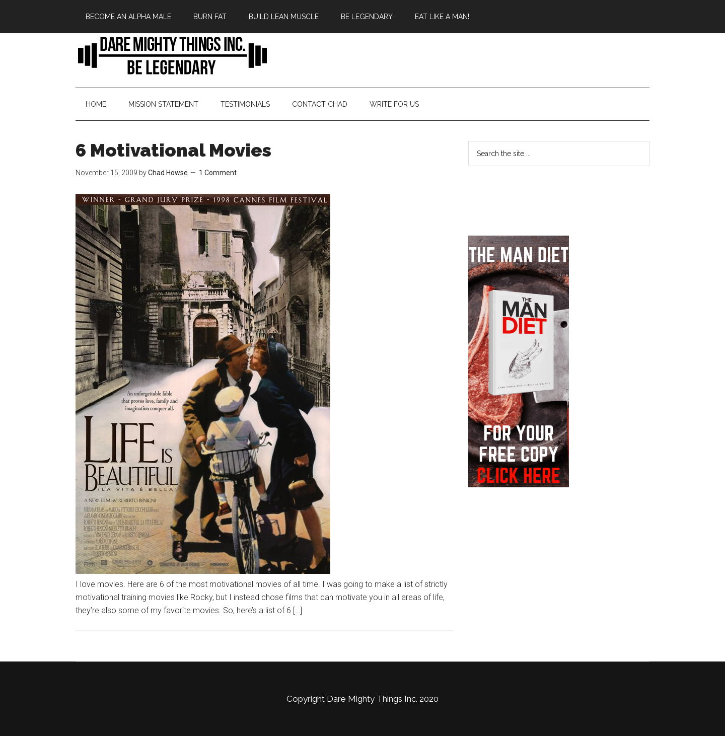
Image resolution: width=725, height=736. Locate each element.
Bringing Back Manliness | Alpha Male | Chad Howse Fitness (171, 55)
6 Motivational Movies (173, 150)
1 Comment (218, 173)
